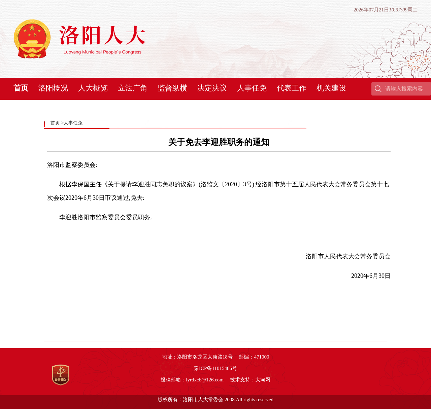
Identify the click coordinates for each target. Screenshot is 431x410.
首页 (20, 88)
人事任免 (252, 88)
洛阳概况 (53, 88)
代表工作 (291, 88)
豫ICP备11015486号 (215, 368)
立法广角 (132, 88)
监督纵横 (172, 88)
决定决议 (212, 88)
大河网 (262, 379)
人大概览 (93, 88)
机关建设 (331, 88)
